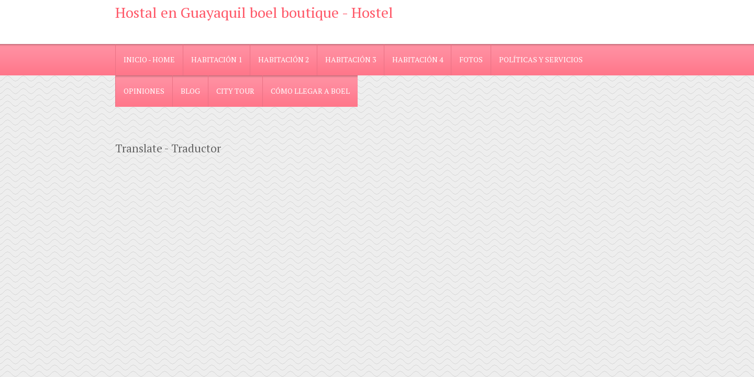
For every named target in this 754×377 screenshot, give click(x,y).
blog (190, 91)
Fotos (471, 59)
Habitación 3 (350, 59)
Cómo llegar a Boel (310, 91)
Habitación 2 (283, 59)
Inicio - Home (149, 59)
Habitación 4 (417, 59)
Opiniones (144, 91)
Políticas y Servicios (541, 59)
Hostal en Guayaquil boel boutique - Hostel (254, 12)
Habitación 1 (216, 59)
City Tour (235, 91)
